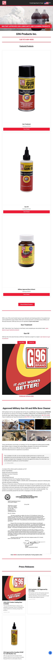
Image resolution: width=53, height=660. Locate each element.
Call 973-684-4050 (26, 39)
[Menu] (50, 3)
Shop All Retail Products (26, 304)
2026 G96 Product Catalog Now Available (12, 603)
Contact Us (31, 342)
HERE (14, 554)
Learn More (21, 342)
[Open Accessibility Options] (50, 652)
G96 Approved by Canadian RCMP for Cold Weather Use (13, 653)
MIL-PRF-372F (28, 417)
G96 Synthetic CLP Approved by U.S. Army (38, 590)
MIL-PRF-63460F (46, 415)
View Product (26, 129)
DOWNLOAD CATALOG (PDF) (26, 396)
